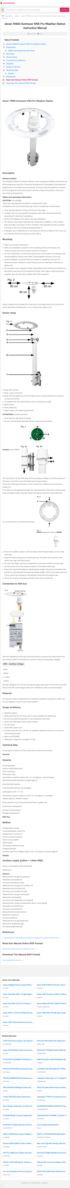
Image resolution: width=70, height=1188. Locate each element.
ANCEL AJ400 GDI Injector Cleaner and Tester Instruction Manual (27, 1162)
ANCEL (6, 1165)
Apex (39, 1091)
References (10, 77)
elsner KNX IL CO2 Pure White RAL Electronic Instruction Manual (27, 1013)
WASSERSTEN (42, 1109)
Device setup (11, 57)
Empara (6, 1147)
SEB (5, 1091)
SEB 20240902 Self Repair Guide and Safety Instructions (24, 1087)
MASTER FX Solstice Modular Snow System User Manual (24, 1125)
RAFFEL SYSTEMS (43, 1137)
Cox (39, 1128)
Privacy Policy (36, 1183)
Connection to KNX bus (15, 60)
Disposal (9, 64)
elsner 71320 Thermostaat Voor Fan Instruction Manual (23, 1022)
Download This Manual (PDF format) (21, 83)
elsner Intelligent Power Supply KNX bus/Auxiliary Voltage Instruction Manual (32, 985)
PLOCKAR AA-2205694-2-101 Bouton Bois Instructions (23, 1059)
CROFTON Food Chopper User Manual (18, 1041)
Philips (6, 1081)
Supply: (11, 73)
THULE (6, 1100)
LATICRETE (41, 1072)
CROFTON (7, 1044)
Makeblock (41, 1081)
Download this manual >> (13, 960)
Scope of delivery (13, 67)
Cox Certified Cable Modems (48, 1125)
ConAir (6, 1119)
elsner (17, 16)
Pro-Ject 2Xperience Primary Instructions (18, 1171)
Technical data (12, 70)
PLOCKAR (7, 1063)
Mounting (10, 54)
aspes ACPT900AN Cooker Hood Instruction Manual (23, 1050)
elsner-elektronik (43, 1007)
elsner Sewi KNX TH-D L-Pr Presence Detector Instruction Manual (27, 1003)
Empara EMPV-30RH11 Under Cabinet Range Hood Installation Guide (28, 1143)
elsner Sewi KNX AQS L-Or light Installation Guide (21, 994)
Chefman (41, 1119)
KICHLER (40, 1044)
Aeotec (6, 1109)
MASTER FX (7, 1128)
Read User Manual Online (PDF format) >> (19, 949)
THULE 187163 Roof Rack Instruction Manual (19, 1097)
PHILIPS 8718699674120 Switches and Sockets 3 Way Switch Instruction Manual (33, 1078)
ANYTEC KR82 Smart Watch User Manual (18, 1153)
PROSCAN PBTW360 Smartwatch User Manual (21, 1069)
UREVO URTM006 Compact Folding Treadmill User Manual (25, 1134)
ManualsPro (7, 3)
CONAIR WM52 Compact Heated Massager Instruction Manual (27, 1115)
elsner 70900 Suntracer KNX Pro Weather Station (26, 44)
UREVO (6, 1137)
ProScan (6, 1072)
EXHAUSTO (41, 1053)
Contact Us (26, 1183)
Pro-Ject (6, 1175)
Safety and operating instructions (21, 51)
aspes (5, 1053)
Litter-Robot (41, 1147)
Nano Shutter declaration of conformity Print (19, 1106)
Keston (40, 1156)
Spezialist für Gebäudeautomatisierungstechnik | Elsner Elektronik (31, 938)
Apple (39, 1165)
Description (11, 47)
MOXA (40, 1175)
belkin (40, 1063)
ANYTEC (6, 1156)
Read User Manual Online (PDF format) (22, 80)
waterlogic (41, 1100)
